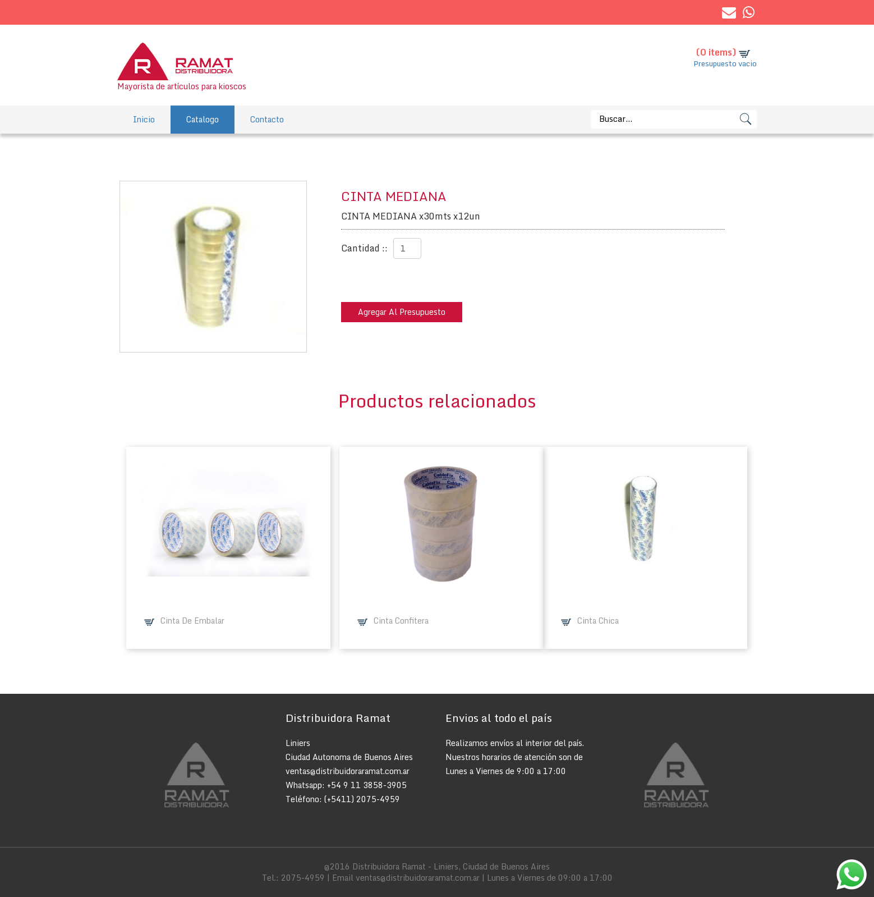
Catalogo (202, 119)
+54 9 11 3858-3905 (367, 785)
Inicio (144, 119)
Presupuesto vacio (725, 63)
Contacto (267, 119)
